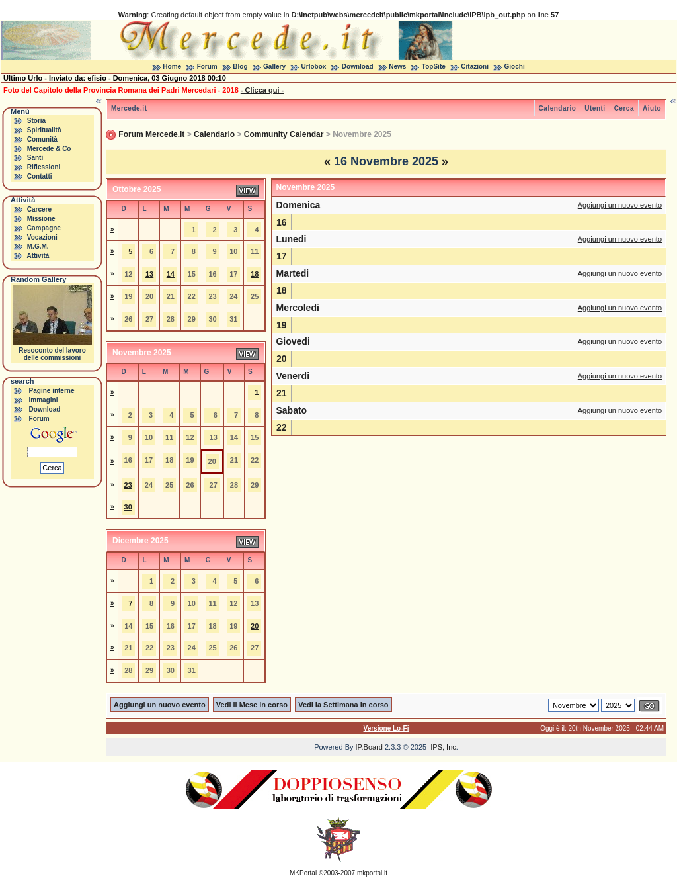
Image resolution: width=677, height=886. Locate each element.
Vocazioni (42, 237)
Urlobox (314, 66)
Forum (207, 66)
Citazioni (475, 66)
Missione (41, 218)
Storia (36, 120)
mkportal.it (372, 873)
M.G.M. (38, 246)
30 (128, 507)
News (397, 66)
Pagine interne (52, 390)
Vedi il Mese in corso (252, 705)
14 (171, 274)
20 (255, 626)
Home (172, 66)
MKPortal (303, 873)
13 (149, 274)
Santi (35, 157)
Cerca (624, 108)
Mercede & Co (49, 148)
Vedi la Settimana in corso (343, 705)
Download (358, 66)
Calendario (558, 108)
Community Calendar (284, 134)
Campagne (44, 228)
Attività (37, 255)
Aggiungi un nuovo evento (620, 205)
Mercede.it (129, 108)
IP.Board (369, 747)
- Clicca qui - (262, 90)
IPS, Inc (443, 747)
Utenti (594, 108)
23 (128, 485)
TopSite (434, 66)
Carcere (39, 209)
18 (255, 274)
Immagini (43, 400)
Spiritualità (44, 130)
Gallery (274, 66)
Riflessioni (44, 167)
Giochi (514, 66)
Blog (240, 66)
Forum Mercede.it (151, 134)
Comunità (42, 139)
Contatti (39, 176)
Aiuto (652, 108)
